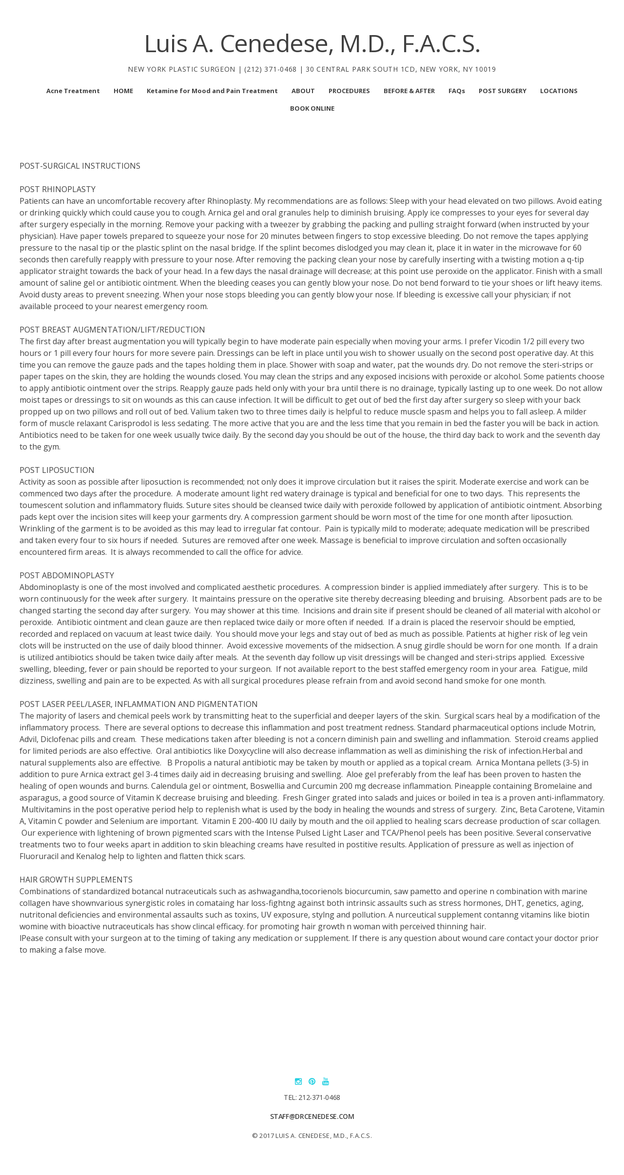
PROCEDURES (349, 90)
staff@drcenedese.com (312, 1116)
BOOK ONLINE (312, 108)
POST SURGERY (502, 90)
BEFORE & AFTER (409, 90)
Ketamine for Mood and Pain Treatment (212, 90)
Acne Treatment (73, 90)
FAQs (456, 90)
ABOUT (303, 90)
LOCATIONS (559, 90)
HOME (123, 90)
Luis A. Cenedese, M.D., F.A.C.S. (312, 42)
